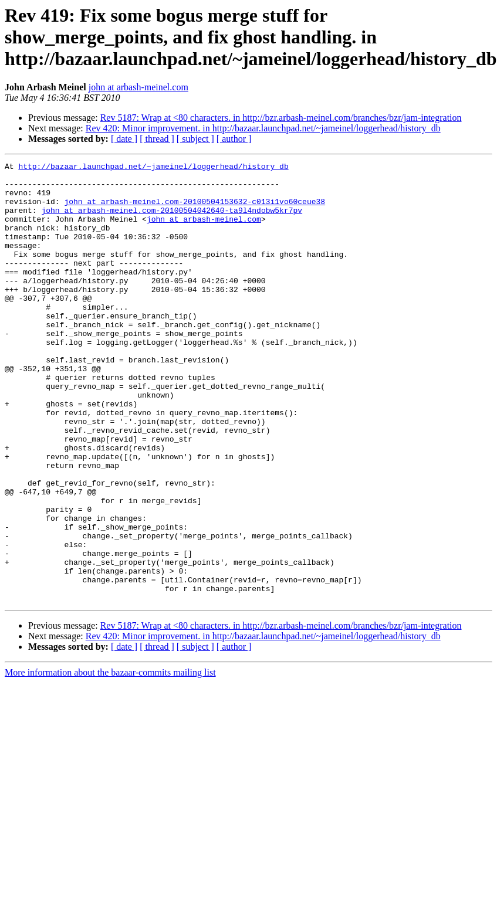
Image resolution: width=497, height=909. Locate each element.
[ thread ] (157, 139)
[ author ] (234, 139)
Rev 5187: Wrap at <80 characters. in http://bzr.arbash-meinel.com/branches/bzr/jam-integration (281, 118)
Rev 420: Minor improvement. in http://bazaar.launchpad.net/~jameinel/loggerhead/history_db (263, 128)
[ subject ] (195, 139)
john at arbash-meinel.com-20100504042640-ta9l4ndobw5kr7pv (171, 220)
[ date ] (124, 139)
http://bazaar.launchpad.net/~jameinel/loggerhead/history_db (153, 167)
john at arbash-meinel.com (138, 87)
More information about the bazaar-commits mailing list (110, 760)
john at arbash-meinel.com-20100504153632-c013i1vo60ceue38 (194, 210)
